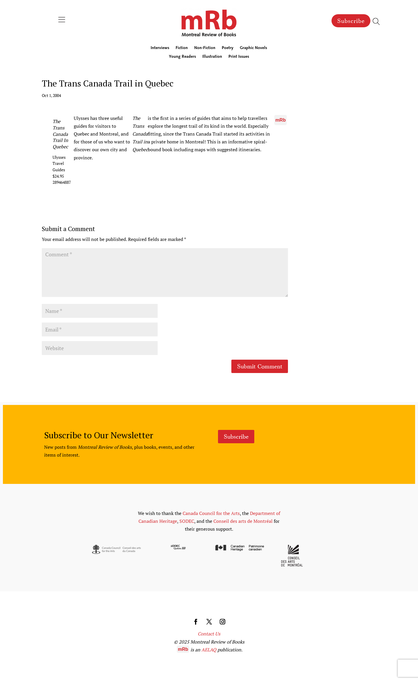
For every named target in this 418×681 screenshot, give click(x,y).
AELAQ (208, 649)
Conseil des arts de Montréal (243, 521)
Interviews (160, 48)
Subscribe (351, 21)
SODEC (186, 521)
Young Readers (182, 57)
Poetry (227, 48)
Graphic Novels (253, 48)
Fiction (182, 48)
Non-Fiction (204, 48)
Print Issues (238, 57)
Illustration (212, 57)
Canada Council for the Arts (211, 513)
